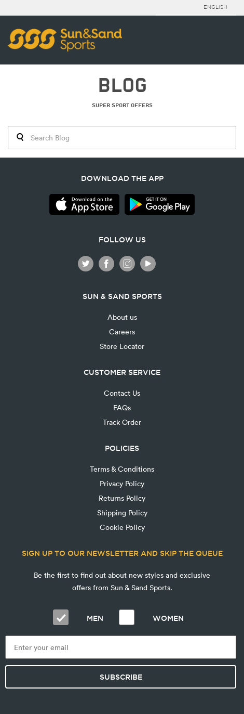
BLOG (122, 85)
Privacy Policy (122, 483)
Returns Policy (122, 498)
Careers (122, 331)
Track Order (122, 422)
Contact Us (122, 393)
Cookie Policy (122, 527)
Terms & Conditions (122, 469)
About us (122, 317)
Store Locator (122, 346)
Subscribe (121, 677)
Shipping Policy (122, 512)
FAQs (122, 407)
